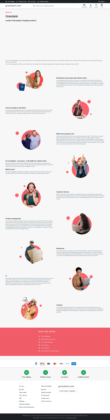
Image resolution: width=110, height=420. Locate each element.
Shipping (26, 401)
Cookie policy (46, 398)
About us (46, 389)
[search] (55, 6)
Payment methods (26, 404)
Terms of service (46, 401)
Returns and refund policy (26, 407)
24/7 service (101, 1)
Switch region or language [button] (67, 391)
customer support (71, 418)
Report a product (46, 392)
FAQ (26, 398)
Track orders (26, 392)
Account (26, 389)
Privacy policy (46, 395)
